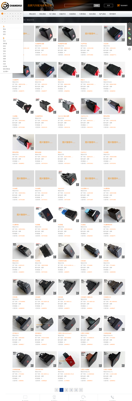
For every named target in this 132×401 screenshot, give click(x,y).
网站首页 (32, 14)
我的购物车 (122, 5)
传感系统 (72, 14)
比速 (4, 64)
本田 (4, 48)
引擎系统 (82, 14)
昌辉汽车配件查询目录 (40, 5)
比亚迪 (5, 66)
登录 (108, 5)
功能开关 (62, 14)
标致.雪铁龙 (6, 69)
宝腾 (4, 56)
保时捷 (5, 43)
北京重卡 (5, 71)
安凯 (4, 32)
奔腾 (4, 59)
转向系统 (92, 14)
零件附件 (112, 14)
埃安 (4, 34)
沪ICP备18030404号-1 (58, 399)
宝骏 (4, 51)
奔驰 (4, 61)
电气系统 (102, 14)
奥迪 (4, 29)
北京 (4, 41)
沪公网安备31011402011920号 (75, 399)
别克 (4, 46)
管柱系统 (42, 14)
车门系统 (52, 14)
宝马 (4, 53)
